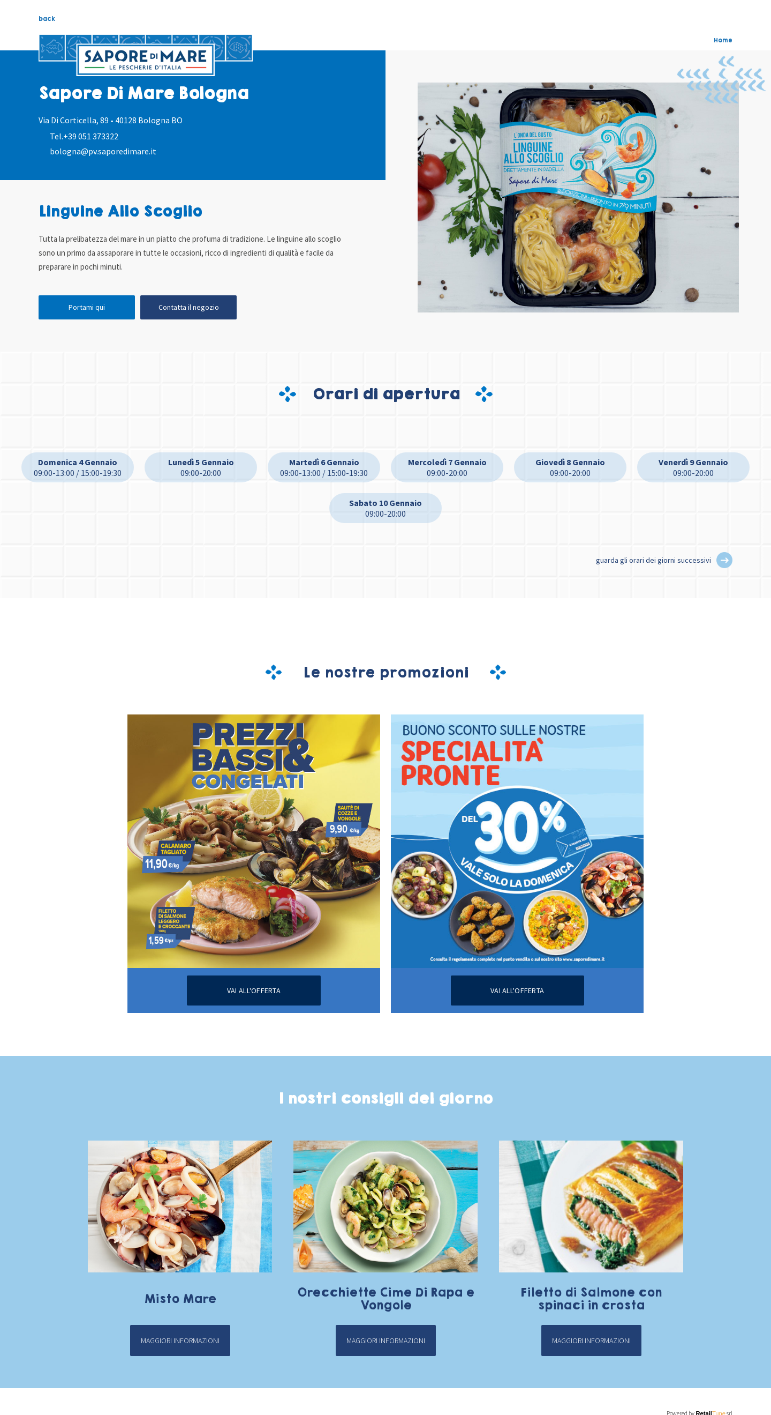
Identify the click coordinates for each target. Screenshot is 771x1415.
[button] (724, 560)
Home (723, 40)
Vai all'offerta (254, 990)
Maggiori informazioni (180, 1340)
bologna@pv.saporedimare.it (103, 151)
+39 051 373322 (90, 136)
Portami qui (87, 307)
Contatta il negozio (188, 307)
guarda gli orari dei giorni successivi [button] (653, 560)
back (47, 18)
